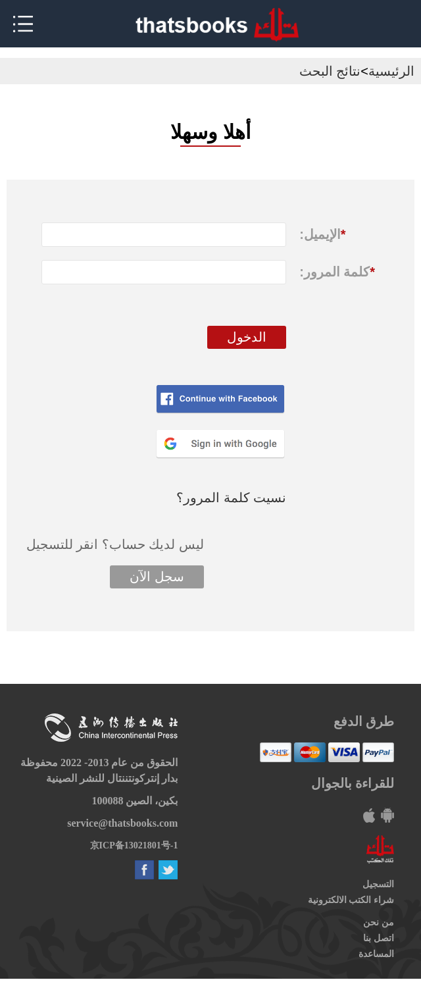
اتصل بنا (378, 938)
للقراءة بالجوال (352, 783)
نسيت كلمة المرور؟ (231, 497)
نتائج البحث (330, 71)
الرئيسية (391, 71)
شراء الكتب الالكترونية (351, 900)
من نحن (378, 922)
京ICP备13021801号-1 (134, 845)
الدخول (246, 337)
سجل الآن (157, 576)
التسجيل (378, 884)
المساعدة (376, 954)
